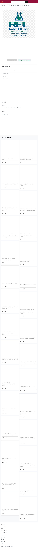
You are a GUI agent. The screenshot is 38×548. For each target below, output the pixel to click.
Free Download (12, 60)
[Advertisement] (19, 49)
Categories (3, 535)
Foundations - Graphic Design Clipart (9, 283)
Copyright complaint (24, 60)
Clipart (2, 539)
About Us (3, 524)
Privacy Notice (4, 532)
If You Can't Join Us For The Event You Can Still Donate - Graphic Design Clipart (28, 235)
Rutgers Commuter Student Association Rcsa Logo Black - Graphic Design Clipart (10, 484)
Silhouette (3, 541)
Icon (2, 543)
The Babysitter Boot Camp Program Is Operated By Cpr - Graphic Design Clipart (9, 209)
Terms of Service (4, 530)
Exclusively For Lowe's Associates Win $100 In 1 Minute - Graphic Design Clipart (27, 412)
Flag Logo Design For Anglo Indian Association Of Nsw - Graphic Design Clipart (9, 333)
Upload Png (3, 537)
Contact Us (3, 526)
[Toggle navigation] (36, 2)
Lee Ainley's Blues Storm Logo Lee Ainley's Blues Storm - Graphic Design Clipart (9, 384)
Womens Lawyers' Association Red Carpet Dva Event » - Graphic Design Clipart (27, 438)
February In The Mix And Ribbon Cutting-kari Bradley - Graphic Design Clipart (27, 464)
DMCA (2, 528)
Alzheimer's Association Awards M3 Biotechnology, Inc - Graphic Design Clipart (27, 184)
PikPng (3, 5)
